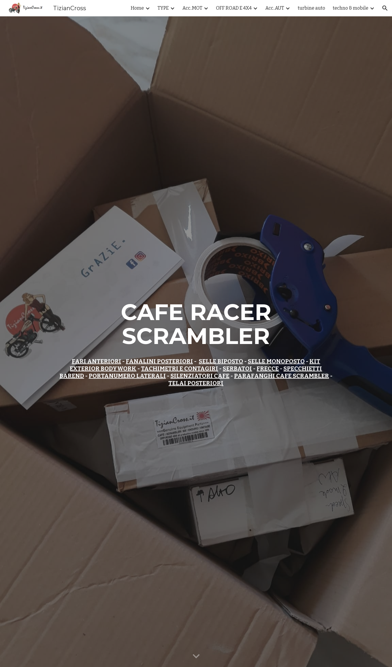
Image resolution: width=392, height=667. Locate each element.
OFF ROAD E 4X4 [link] (234, 8)
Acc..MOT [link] (192, 8)
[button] (385, 8)
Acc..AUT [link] (274, 8)
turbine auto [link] (311, 8)
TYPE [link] (163, 8)
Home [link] (137, 8)
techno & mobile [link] (350, 8)
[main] (196, 341)
